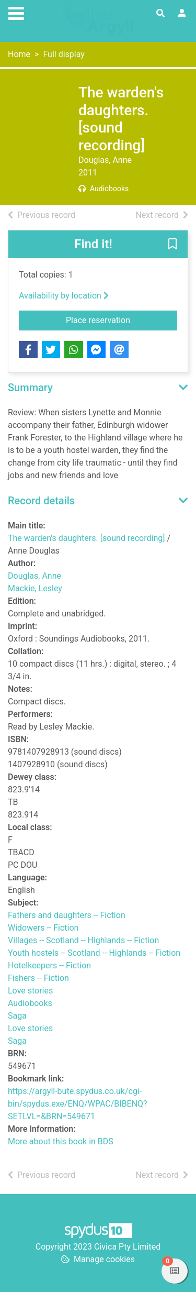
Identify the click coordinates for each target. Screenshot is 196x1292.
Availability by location (64, 296)
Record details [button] (41, 500)
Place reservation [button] (121, 319)
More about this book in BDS (60, 1141)
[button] (172, 245)
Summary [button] (30, 387)
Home (19, 54)
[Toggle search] (160, 13)
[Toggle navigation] (16, 12)
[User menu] (182, 13)
